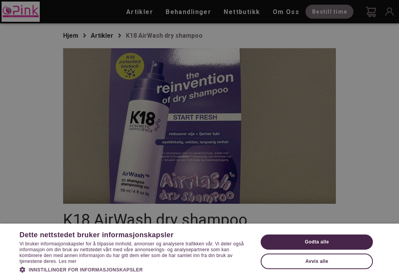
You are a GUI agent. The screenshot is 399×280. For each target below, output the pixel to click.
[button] (135, 269)
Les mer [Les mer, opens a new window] (67, 261)
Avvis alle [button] (316, 261)
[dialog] (199, 140)
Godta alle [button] (317, 242)
